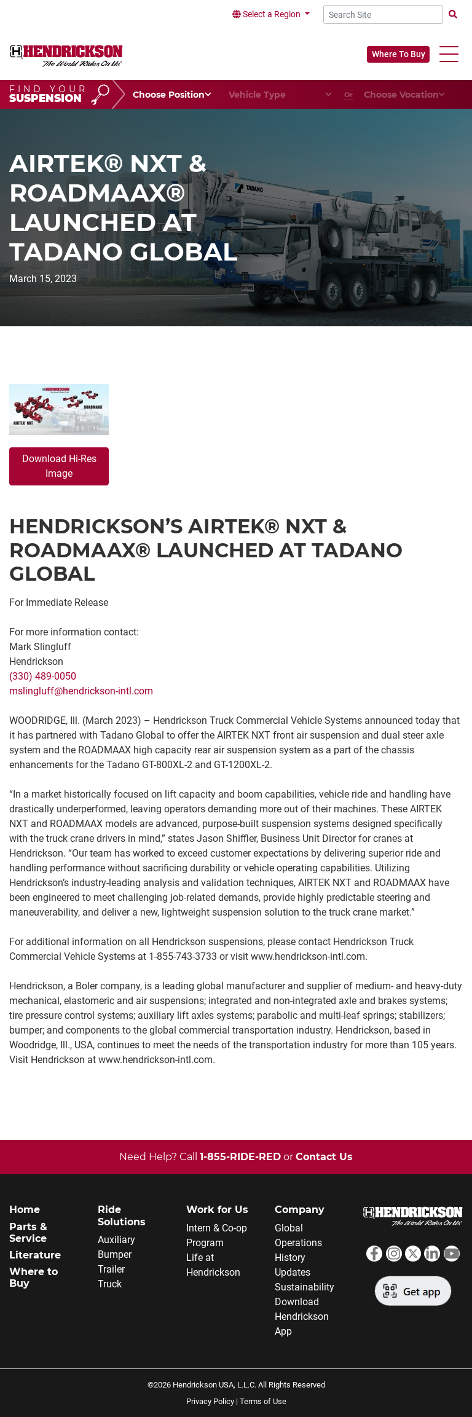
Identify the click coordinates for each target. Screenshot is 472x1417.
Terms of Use (263, 1401)
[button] (449, 54)
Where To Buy (398, 54)
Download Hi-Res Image (59, 466)
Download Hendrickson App (302, 1316)
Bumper (115, 1254)
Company (299, 1209)
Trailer (111, 1269)
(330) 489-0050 (42, 676)
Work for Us (217, 1209)
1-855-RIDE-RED (240, 1157)
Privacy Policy (210, 1401)
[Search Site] (383, 14)
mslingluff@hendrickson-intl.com (81, 691)
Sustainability (304, 1287)
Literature (35, 1255)
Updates (292, 1272)
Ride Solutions (122, 1215)
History (290, 1257)
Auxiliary (116, 1240)
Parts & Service (28, 1232)
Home (24, 1209)
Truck (110, 1284)
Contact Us (324, 1157)
